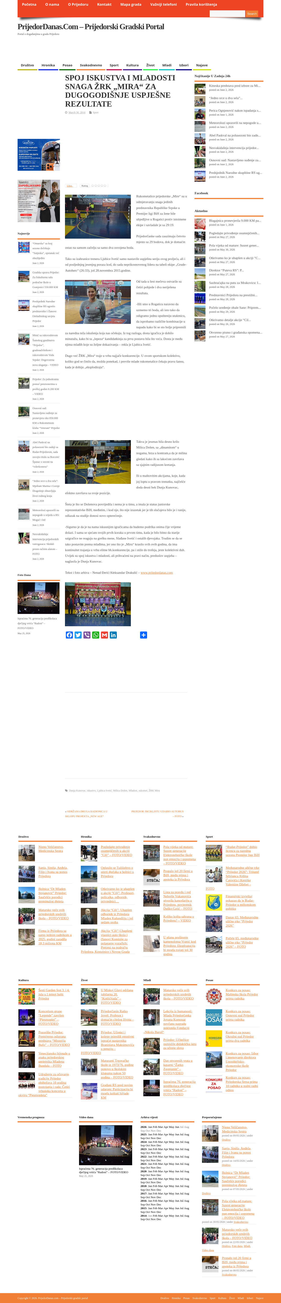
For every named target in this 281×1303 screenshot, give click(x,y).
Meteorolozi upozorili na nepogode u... (235, 123)
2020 (143, 1171)
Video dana (208, 1250)
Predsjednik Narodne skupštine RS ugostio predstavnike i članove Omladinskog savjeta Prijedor (44, 311)
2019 (143, 1178)
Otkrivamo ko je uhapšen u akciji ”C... (234, 258)
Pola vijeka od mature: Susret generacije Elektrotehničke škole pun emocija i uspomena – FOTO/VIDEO (179, 855)
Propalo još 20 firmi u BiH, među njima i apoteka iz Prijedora (178, 875)
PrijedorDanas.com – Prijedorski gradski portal (91, 26)
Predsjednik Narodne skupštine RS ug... (235, 172)
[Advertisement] (178, 49)
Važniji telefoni (163, 4)
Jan (150, 1127)
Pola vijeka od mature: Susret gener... (234, 245)
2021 (143, 1163)
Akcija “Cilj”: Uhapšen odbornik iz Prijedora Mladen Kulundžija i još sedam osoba (117, 916)
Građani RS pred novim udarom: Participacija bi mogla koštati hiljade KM (117, 1091)
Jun (177, 1127)
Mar (160, 1127)
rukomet (143, 790)
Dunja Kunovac (77, 790)
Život (150, 65)
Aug (186, 1134)
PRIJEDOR (44, 1141)
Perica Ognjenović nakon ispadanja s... (235, 110)
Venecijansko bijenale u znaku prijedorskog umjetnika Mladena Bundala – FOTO (54, 1059)
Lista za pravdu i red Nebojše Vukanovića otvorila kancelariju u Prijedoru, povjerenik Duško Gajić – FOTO (177, 900)
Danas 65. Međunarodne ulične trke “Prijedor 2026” (242, 921)
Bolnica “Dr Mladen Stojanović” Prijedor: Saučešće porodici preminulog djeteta (52, 895)
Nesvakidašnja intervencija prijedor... (234, 148)
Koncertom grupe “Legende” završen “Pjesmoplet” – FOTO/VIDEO (51, 1017)
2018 (143, 1186)
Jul (182, 1134)
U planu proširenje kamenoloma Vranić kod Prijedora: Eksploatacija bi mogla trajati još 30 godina (179, 945)
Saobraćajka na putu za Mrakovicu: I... (235, 283)
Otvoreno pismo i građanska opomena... (235, 332)
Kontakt (104, 4)
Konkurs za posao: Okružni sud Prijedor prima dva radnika (240, 1036)
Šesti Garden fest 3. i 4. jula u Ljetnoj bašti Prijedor (54, 994)
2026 (143, 1127)
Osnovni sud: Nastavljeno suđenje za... (235, 160)
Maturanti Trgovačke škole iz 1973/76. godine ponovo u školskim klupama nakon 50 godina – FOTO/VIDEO (117, 1069)
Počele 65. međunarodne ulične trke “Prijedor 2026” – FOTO (242, 942)
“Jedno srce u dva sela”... (226, 98)
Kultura (132, 65)
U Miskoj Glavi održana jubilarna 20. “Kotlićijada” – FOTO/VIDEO (117, 996)
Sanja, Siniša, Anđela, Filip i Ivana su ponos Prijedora (53, 872)
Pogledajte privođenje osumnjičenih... (234, 233)
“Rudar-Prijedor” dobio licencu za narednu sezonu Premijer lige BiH (242, 851)
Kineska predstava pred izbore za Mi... (234, 85)
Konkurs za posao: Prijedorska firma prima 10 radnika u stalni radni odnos (242, 1084)
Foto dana (237, 1246)
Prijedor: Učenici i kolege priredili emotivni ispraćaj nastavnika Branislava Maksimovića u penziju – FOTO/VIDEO (107, 1042)
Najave (202, 65)
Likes (70, 185)
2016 (143, 1200)
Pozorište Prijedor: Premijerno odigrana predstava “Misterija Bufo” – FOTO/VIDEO (54, 1038)
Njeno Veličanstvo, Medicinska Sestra (51, 849)
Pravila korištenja (201, 4)
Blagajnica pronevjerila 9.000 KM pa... (235, 220)
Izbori (183, 65)
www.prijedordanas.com (157, 572)
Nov (153, 1138)
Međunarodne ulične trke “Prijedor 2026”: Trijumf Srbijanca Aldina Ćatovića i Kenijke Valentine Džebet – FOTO (232, 878)
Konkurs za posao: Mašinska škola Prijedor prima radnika (242, 994)
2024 (143, 1141)
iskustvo (91, 790)
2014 (143, 1215)
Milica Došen (120, 790)
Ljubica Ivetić (104, 790)
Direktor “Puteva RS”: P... (226, 270)
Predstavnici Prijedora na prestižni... (233, 295)
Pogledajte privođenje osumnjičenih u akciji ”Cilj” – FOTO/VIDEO (116, 851)
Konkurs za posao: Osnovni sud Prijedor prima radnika (240, 1015)
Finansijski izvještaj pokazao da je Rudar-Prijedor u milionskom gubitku (241, 902)
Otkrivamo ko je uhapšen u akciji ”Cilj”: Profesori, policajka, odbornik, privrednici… (117, 895)
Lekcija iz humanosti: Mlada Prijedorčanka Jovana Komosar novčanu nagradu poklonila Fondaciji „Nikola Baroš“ (167, 1021)
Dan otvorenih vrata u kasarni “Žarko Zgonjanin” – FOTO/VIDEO (178, 1067)
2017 (143, 1193)
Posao (67, 65)
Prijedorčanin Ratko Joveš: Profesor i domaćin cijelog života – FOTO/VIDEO (117, 1017)
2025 (143, 1134)
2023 (143, 1149)
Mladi (166, 65)
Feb (155, 1127)
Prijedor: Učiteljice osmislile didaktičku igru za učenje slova (179, 1044)
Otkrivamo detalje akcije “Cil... (230, 320)
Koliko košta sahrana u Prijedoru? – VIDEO (178, 918)
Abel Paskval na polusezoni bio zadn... (235, 135)
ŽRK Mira (154, 790)
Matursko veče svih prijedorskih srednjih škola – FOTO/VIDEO (53, 914)
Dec (159, 1138)
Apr (166, 1127)
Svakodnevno (91, 65)
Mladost (133, 790)
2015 (143, 1208)
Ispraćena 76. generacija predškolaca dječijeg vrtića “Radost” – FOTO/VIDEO (37, 623)
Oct (148, 1138)
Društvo (27, 65)
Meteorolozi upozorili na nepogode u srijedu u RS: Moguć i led (45, 515)
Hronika (48, 65)
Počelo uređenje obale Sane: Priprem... (235, 307)
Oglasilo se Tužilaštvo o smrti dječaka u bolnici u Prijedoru (117, 872)
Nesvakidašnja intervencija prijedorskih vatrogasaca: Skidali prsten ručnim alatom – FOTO (45, 544)
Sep (142, 1138)
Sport (114, 65)
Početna (29, 4)
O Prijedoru (78, 4)
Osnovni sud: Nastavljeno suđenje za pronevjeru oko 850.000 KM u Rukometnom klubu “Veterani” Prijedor (46, 418)
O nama (52, 4)
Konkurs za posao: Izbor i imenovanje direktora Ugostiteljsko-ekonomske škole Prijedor (242, 1061)
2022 (143, 1156)
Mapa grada (131, 4)
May (171, 1127)
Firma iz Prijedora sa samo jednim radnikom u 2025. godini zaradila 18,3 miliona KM (55, 937)
